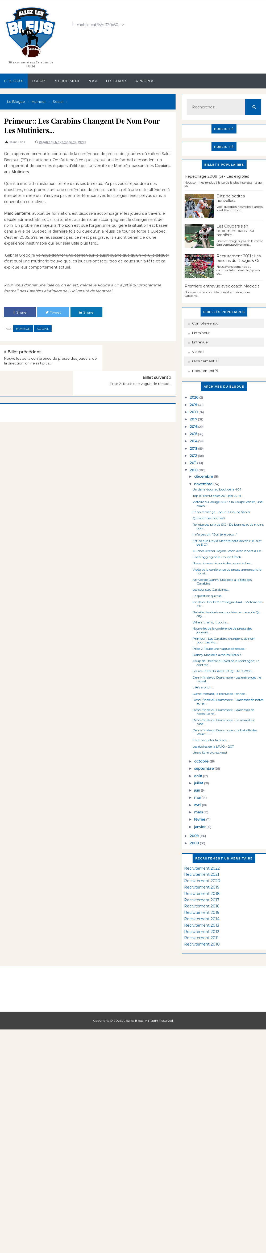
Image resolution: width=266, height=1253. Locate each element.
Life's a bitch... (203, 687)
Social (43, 329)
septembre (204, 768)
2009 (195, 836)
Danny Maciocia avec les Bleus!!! (217, 655)
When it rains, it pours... (211, 622)
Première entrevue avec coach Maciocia (222, 286)
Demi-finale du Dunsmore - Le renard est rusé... (224, 722)
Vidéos (198, 352)
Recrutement (66, 81)
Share (20, 312)
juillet (199, 783)
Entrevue (200, 342)
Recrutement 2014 (201, 919)
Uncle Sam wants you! (210, 753)
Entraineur (201, 333)
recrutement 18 (205, 361)
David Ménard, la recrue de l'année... (220, 694)
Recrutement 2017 (201, 900)
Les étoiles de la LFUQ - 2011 (213, 746)
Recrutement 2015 (201, 912)
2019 (194, 405)
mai (197, 797)
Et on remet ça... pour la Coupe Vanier (222, 512)
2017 (194, 419)
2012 (194, 455)
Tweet (53, 312)
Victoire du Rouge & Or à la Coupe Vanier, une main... (228, 504)
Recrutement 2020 (202, 880)
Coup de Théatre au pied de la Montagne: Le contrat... (226, 663)
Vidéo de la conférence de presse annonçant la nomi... (227, 571)
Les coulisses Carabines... (211, 589)
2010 (194, 470)
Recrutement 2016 (201, 906)
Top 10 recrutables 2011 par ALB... (218, 496)
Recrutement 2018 (202, 893)
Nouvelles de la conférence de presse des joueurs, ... (222, 630)
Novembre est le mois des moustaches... (223, 563)
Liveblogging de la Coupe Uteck (217, 557)
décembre (204, 476)
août (198, 776)
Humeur (23, 329)
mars (198, 812)
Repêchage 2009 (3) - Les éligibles (217, 176)
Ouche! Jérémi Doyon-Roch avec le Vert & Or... (228, 551)
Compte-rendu (205, 323)
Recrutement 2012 (201, 931)
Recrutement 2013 (201, 925)
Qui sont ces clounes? (209, 518)
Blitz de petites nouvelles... (231, 198)
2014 (194, 441)
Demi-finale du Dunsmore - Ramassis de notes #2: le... (228, 701)
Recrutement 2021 (201, 874)
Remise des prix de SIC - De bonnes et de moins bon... (228, 526)
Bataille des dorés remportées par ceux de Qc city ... (226, 614)
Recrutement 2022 (202, 868)
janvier (200, 827)
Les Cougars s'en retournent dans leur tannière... (236, 231)
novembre (203, 484)
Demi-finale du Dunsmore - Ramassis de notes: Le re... (223, 712)
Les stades (116, 81)
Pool (93, 81)
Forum (38, 81)
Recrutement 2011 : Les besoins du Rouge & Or (239, 258)
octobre (201, 761)
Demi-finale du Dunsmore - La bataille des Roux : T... (225, 732)
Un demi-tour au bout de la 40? (217, 489)
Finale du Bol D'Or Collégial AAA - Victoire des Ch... (228, 604)
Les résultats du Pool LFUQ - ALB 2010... (223, 671)
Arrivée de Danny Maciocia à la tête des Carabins (222, 581)
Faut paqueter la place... (211, 740)
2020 (194, 397)
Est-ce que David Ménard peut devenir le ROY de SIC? (227, 542)
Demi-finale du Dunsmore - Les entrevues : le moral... (227, 679)
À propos (145, 81)
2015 (194, 434)
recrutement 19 (205, 370)
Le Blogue (14, 81)
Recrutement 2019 (201, 887)
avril (198, 805)
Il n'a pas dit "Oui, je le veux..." (215, 534)
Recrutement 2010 (202, 944)
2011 (193, 463)
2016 (194, 426)
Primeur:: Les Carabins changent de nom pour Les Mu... (224, 640)
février (200, 819)
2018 (194, 412)
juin (197, 790)
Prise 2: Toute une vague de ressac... (141, 358)
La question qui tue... (208, 596)
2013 (194, 448)
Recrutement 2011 (201, 937)
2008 (195, 843)
